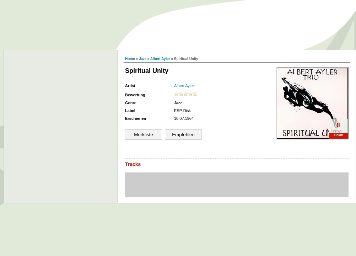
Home (130, 59)
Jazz (142, 59)
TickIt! (338, 135)
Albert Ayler (160, 59)
